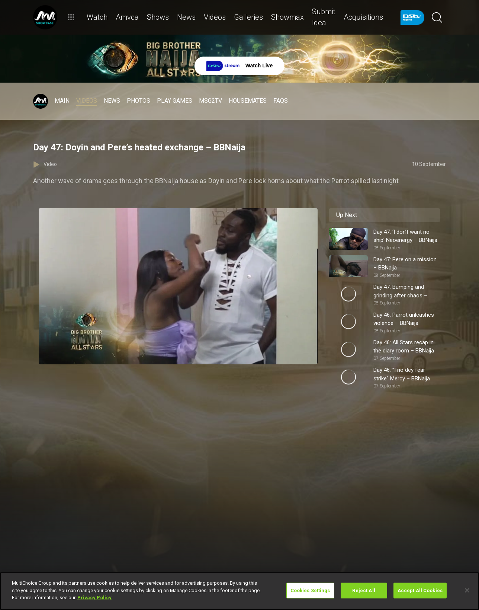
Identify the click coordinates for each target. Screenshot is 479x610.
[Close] (467, 590)
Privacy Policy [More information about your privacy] (94, 597)
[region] (239, 591)
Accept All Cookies (420, 590)
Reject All (363, 590)
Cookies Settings (310, 590)
